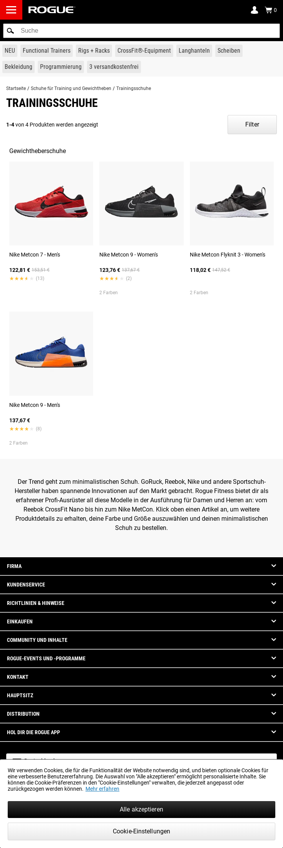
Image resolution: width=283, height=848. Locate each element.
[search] (141, 30)
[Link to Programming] (61, 67)
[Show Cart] (271, 10)
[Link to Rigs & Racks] (94, 51)
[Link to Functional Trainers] (46, 51)
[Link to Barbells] (194, 51)
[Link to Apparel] (18, 67)
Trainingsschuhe (133, 88)
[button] (10, 30)
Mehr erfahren (102, 789)
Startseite (16, 88)
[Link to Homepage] (51, 10)
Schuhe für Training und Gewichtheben (71, 88)
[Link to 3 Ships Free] (114, 67)
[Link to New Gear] (9, 51)
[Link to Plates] (229, 51)
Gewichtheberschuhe (37, 151)
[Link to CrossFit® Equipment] (144, 51)
